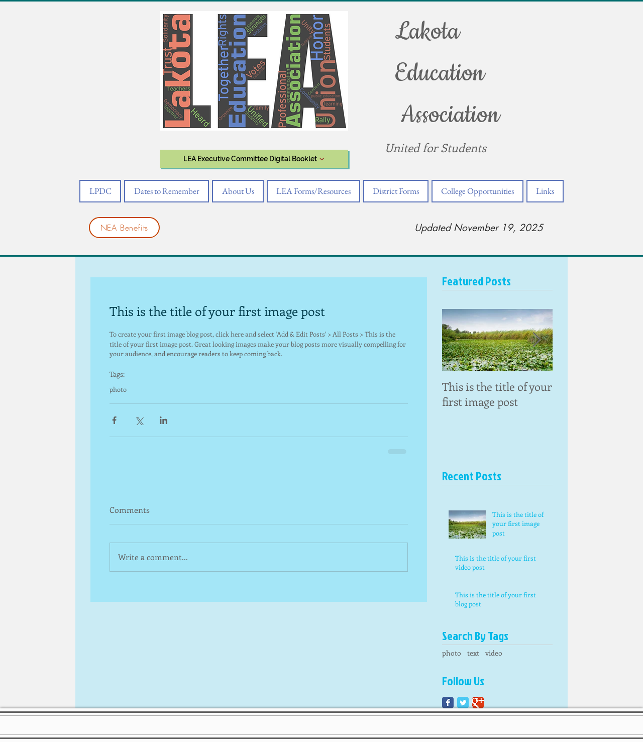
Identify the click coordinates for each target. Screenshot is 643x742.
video (493, 653)
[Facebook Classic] (448, 702)
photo (118, 389)
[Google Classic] (478, 702)
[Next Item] (536, 340)
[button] (100, 191)
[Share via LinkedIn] (163, 420)
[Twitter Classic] (463, 702)
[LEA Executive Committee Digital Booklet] (254, 159)
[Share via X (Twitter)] (139, 420)
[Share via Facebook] (114, 420)
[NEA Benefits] (124, 227)
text (473, 653)
